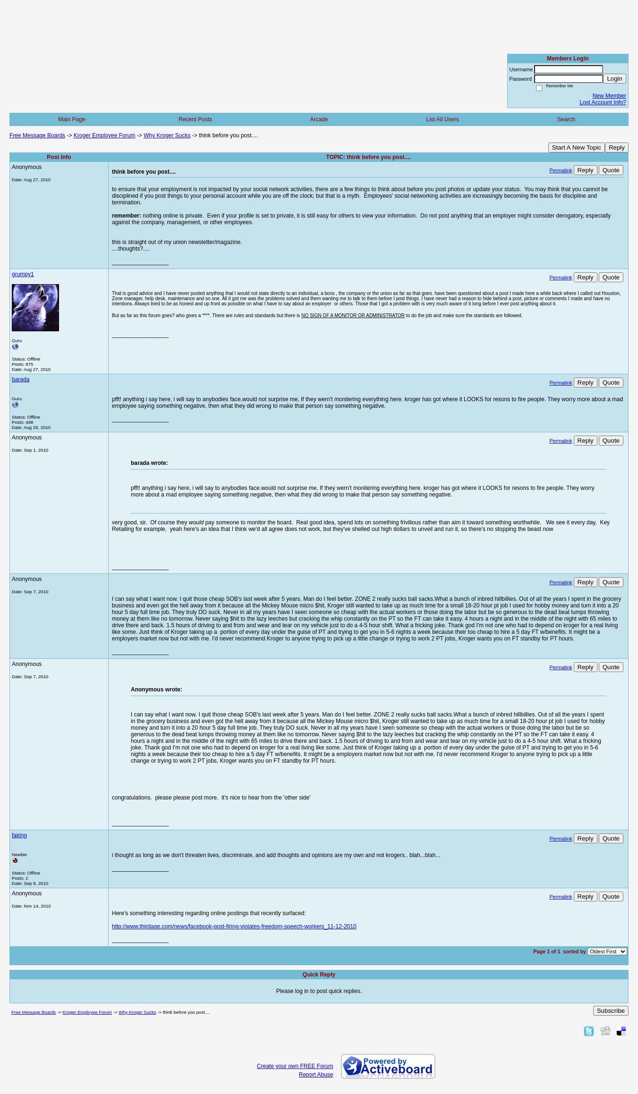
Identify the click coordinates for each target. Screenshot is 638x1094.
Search (566, 119)
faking (19, 835)
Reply (617, 147)
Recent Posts (195, 119)
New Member (609, 96)
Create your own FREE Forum (295, 1066)
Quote (611, 170)
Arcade (319, 119)
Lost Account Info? (602, 102)
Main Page (71, 119)
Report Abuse (316, 1074)
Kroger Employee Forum (105, 135)
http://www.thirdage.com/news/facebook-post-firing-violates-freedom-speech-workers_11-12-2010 (234, 926)
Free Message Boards (37, 135)
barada (20, 379)
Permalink (561, 170)
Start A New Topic (576, 147)
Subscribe (611, 1010)
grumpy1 (23, 274)
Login (614, 78)
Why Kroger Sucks (167, 135)
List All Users (442, 119)
